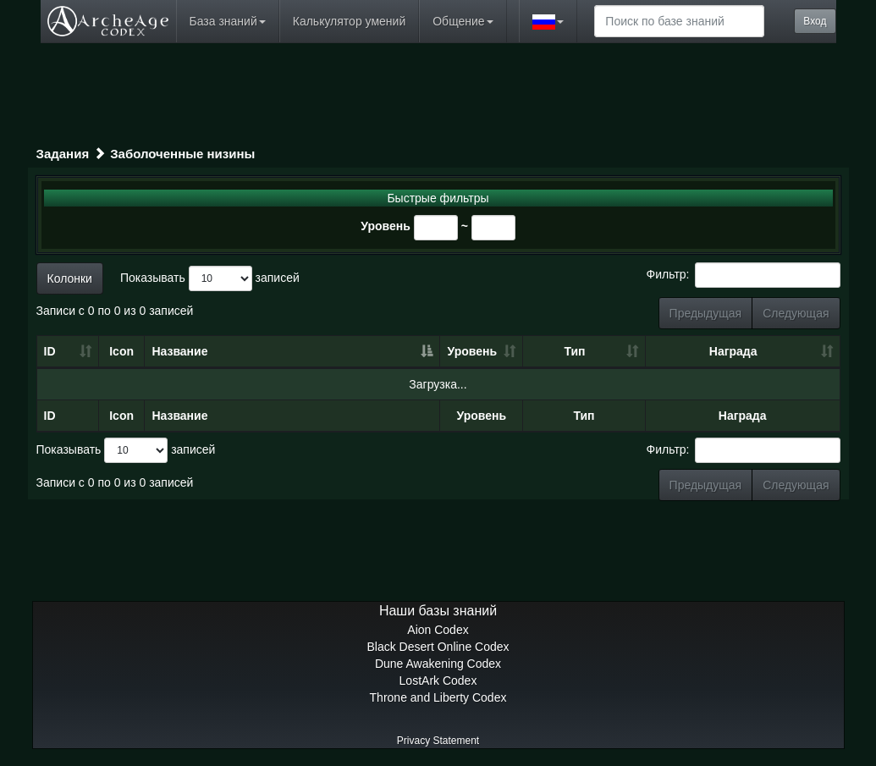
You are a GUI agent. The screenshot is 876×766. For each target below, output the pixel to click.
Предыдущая (705, 313)
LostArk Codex (438, 680)
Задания (63, 153)
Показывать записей (210, 278)
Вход (814, 21)
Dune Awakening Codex (438, 663)
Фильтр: (743, 275)
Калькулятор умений (349, 21)
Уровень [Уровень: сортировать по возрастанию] (473, 351)
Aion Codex (437, 629)
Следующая (796, 313)
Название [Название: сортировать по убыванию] (179, 351)
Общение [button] (462, 21)
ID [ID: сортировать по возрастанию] (50, 351)
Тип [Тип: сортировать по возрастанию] (574, 351)
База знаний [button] (228, 21)
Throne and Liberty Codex (438, 697)
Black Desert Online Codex (437, 646)
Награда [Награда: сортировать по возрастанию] (733, 351)
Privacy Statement (438, 741)
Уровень (385, 226)
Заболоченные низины (182, 153)
